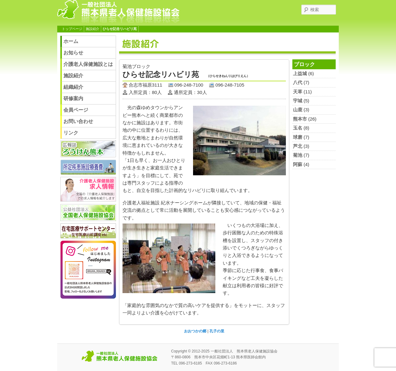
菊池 (297, 155)
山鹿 (297, 109)
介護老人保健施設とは (88, 64)
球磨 (297, 137)
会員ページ (75, 110)
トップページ (72, 29)
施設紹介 (92, 29)
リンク (70, 132)
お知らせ (73, 52)
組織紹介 (73, 87)
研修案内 (73, 98)
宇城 (297, 100)
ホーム (70, 41)
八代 (297, 82)
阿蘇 (297, 164)
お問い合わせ (78, 121)
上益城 (300, 73)
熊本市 (300, 119)
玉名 (297, 127)
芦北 (297, 146)
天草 (297, 91)
